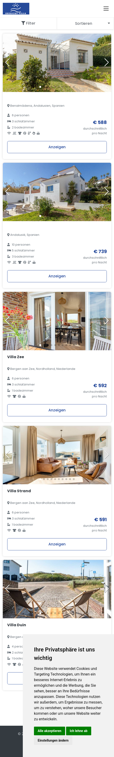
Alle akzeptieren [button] (49, 731)
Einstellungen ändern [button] (53, 740)
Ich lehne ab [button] (78, 731)
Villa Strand (19, 491)
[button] (40, 87)
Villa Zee (15, 357)
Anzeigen (57, 147)
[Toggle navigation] (106, 9)
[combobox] (85, 23)
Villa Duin (16, 625)
